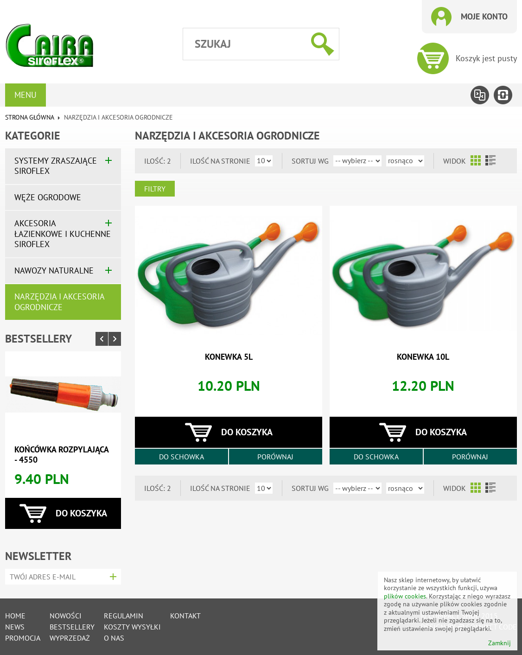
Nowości (66, 615)
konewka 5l (229, 356)
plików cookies (405, 596)
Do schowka (181, 456)
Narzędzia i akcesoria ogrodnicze (59, 301)
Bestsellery (38, 338)
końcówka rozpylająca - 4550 (61, 454)
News (15, 626)
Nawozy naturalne (54, 270)
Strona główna (29, 117)
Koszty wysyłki (132, 626)
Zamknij (499, 643)
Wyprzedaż (70, 637)
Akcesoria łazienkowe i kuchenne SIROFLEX (62, 233)
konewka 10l (423, 356)
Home (15, 615)
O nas (114, 637)
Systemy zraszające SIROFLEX (55, 166)
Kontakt (185, 615)
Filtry (155, 188)
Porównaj (275, 456)
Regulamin (123, 615)
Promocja (22, 637)
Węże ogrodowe (47, 197)
